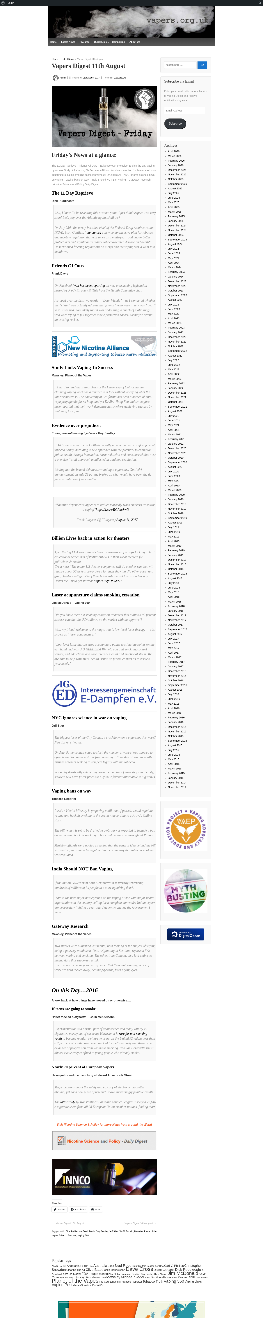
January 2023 (176, 332)
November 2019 (177, 508)
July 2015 (173, 750)
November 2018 (177, 564)
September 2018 (177, 573)
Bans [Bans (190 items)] (111, 1265)
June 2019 (174, 531)
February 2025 (176, 216)
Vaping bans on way (71, 790)
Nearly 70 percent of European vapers (83, 1067)
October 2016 (176, 680)
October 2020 (176, 457)
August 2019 (175, 522)
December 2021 (177, 392)
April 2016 (174, 708)
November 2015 (177, 731)
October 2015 (176, 736)
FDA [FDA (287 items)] (84, 1274)
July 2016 (173, 694)
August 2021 (175, 411)
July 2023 (173, 304)
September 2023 (177, 295)
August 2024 (175, 244)
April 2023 (174, 318)
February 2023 (176, 327)
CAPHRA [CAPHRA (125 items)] (159, 1266)
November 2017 (177, 620)
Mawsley (138, 1231)
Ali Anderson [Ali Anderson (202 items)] (71, 1265)
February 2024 (176, 271)
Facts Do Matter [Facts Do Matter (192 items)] (71, 1273)
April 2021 (174, 429)
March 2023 (175, 323)
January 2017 (176, 666)
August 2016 (175, 689)
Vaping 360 (83, 1235)
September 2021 (177, 406)
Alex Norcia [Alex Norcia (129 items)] (57, 1266)
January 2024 (176, 276)
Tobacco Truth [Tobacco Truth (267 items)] (153, 1281)
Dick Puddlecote (74, 1231)
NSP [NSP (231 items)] (192, 1277)
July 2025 (173, 193)
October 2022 (176, 346)
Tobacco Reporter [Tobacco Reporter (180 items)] (131, 1281)
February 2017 (176, 661)
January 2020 (176, 499)
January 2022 (176, 388)
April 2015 (174, 763)
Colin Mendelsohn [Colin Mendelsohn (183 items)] (114, 1269)
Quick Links (101, 42)
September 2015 (177, 740)
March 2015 (175, 768)
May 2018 (173, 592)
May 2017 (173, 647)
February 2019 (176, 550)
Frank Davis (89, 1231)
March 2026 (175, 156)
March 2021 (175, 434)
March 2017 (175, 657)
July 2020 (173, 471)
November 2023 (177, 285)
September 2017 (177, 629)
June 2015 (174, 754)
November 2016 (177, 675)
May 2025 (173, 202)
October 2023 (176, 290)
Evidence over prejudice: (76, 425)
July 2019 (173, 527)
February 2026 (176, 160)
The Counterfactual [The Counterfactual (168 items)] (110, 1281)
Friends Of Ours (68, 265)
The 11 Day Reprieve (72, 193)
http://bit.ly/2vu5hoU (108, 581)
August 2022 (175, 355)
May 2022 (173, 369)
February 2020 (176, 494)
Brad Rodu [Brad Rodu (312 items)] (122, 1266)
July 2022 (173, 360)
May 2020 (173, 480)
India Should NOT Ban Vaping (82, 868)
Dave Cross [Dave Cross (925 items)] (139, 1269)
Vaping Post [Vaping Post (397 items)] (62, 1285)
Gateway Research (70, 926)
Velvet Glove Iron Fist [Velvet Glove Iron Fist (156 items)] (84, 1285)
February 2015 (176, 773)
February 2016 (176, 717)
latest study (67, 1102)
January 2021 (176, 443)
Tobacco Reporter (68, 1235)
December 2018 (177, 559)
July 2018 (173, 583)
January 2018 (176, 610)
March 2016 (175, 712)
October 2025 (176, 179)
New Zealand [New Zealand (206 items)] (179, 1277)
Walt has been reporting (89, 285)
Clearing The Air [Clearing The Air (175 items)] (75, 1269)
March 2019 (175, 545)
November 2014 (177, 787)
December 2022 (177, 337)
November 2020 (177, 453)
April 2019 (174, 541)
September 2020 (177, 462)
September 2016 (177, 685)
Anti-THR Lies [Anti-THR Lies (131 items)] (86, 1266)
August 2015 (175, 745)
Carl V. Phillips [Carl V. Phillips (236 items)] (174, 1266)
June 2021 (174, 420)
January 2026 (176, 165)
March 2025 (175, 211)
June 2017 (174, 643)
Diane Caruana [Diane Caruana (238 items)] (164, 1270)
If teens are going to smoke (74, 1009)
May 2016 (173, 703)
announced (93, 232)
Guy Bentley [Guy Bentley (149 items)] (147, 1274)
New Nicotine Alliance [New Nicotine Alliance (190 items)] (158, 1277)
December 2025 (177, 169)
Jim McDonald (126, 1231)
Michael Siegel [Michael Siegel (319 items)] (132, 1277)
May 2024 (173, 258)
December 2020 (177, 448)
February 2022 (176, 383)
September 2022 (177, 350)
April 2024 (174, 262)
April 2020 (174, 485)
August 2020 (175, 466)
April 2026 (174, 151)
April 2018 (174, 596)
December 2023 (177, 281)
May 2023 (173, 313)
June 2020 (174, 476)
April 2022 (174, 374)
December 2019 (177, 504)
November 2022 (177, 341)
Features (84, 42)
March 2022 (175, 378)
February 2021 (176, 439)
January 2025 (176, 220)
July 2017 (173, 638)
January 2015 (176, 777)
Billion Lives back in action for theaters (91, 538)
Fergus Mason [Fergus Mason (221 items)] (98, 1273)
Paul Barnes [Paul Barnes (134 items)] (202, 1277)
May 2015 (173, 759)
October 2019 (176, 513)
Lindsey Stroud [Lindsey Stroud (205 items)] (84, 1277)
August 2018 (175, 578)
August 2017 (175, 634)
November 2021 (177, 397)
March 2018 (175, 601)
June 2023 (174, 309)
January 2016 (176, 722)
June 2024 (174, 253)
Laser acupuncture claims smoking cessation (96, 594)
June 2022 (174, 364)
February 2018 (176, 606)
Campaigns (118, 42)
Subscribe (175, 123)
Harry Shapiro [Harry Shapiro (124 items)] (160, 1274)
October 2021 (176, 401)
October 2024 (176, 234)
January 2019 (176, 555)
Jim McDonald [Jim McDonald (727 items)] (183, 1273)
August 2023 (175, 299)
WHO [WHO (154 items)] (100, 1285)
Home (53, 42)
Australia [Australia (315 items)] (100, 1266)
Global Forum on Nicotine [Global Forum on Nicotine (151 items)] (126, 1274)
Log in (11, 2)
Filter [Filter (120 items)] (111, 1274)
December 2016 (177, 671)
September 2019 (177, 517)
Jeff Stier (113, 1231)
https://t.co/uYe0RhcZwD (112, 510)
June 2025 (174, 197)
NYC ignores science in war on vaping (89, 717)
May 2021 (173, 425)
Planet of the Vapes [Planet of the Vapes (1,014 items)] (75, 1281)
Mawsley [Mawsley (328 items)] (113, 1277)
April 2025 (174, 207)
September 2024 (177, 239)
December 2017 (177, 615)
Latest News (68, 42)
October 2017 (176, 624)
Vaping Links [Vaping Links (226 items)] (193, 1281)
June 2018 (174, 587)
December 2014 (177, 782)
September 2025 (177, 183)
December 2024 (177, 225)
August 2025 (175, 188)
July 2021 (173, 415)
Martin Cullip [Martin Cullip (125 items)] (100, 1278)
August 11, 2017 (127, 520)
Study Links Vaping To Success (82, 367)
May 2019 (173, 536)
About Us (134, 42)
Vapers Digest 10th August (70, 1223)
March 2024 (175, 267)
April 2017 (174, 652)
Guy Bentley (102, 1231)
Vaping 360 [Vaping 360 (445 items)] (174, 1281)
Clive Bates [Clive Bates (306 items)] (94, 1270)
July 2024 (173, 248)
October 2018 (176, 569)
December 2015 (177, 726)
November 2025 (177, 174)
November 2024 (177, 230)
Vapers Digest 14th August (139, 1223)
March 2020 (175, 490)
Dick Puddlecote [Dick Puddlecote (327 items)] (188, 1270)
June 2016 (174, 698)
